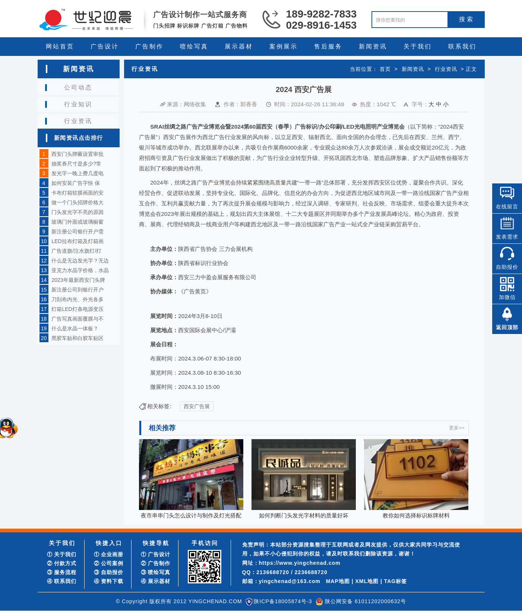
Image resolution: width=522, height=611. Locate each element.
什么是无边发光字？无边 (80, 261)
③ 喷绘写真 (156, 572)
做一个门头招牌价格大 (77, 202)
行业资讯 (78, 121)
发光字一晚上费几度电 (77, 173)
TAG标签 (395, 581)
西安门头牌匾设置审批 (77, 154)
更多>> (456, 428)
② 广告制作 (156, 563)
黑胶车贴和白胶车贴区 (77, 338)
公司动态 (78, 87)
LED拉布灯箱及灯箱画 (77, 241)
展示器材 (239, 46)
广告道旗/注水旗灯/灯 (76, 251)
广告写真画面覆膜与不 (77, 319)
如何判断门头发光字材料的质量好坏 (303, 515)
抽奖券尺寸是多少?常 (76, 164)
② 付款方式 (62, 563)
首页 (385, 69)
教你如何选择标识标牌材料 (416, 515)
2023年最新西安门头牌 (78, 280)
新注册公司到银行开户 (77, 290)
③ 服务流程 (62, 572)
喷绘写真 (194, 46)
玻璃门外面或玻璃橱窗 (77, 222)
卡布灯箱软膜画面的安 (77, 193)
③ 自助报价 (109, 572)
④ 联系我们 (62, 581)
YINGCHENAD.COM (215, 601)
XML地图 (367, 581)
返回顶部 (507, 327)
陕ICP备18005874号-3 (283, 601)
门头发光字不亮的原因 (77, 212)
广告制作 (149, 46)
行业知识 (78, 104)
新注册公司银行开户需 (77, 231)
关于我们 (418, 46)
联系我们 (462, 46)
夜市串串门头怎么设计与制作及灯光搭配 (191, 515)
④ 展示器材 (156, 581)
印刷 (335, 126)
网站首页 (60, 46)
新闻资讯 (373, 46)
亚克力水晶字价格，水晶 (80, 270)
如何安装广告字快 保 (75, 183)
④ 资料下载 (109, 581)
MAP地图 (338, 581)
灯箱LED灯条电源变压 (77, 309)
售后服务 (328, 46)
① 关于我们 (62, 554)
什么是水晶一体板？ (74, 328)
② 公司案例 (109, 563)
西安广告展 (197, 406)
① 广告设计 (156, 554)
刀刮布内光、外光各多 (77, 299)
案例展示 (283, 46)
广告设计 (105, 46)
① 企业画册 (109, 554)
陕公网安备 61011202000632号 (365, 601)
